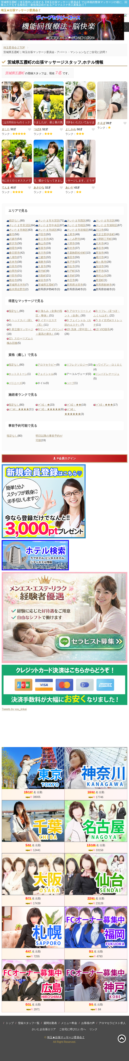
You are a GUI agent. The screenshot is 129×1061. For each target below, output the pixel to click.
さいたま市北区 (105, 220)
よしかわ (70, 129)
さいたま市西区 (76, 220)
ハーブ (70, 383)
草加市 (100, 252)
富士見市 (43, 239)
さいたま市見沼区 (20, 225)
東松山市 (101, 275)
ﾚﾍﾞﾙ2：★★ (73, 404)
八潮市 (13, 257)
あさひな (39, 187)
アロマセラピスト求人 (112, 1023)
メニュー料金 (69, 1023)
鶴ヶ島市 (101, 261)
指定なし (14, 220)
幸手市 (100, 271)
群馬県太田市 (75, 284)
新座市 (42, 248)
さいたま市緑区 (47, 229)
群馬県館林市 (104, 284)
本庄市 (71, 280)
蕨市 (11, 234)
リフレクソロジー (77, 364)
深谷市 (42, 280)
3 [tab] (69, 37)
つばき (38, 129)
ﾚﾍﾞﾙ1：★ (43, 404)
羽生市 (71, 266)
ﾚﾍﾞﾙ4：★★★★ (19, 409)
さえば (101, 123)
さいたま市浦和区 (106, 225)
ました (6, 129)
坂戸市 (71, 261)
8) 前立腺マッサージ (21, 329)
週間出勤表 (50, 1023)
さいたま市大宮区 (48, 220)
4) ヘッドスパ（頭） (21, 320)
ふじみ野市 (73, 239)
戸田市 (42, 234)
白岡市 (13, 271)
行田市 (13, 275)
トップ (10, 1023)
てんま (6, 187)
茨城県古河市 (17, 284)
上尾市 (71, 234)
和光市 (71, 248)
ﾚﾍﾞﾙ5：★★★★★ (48, 409)
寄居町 (100, 280)
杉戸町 (71, 271)
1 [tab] (59, 37)
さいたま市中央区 (48, 225)
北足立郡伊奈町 (105, 234)
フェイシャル (45, 374)
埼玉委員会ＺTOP (14, 47)
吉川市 (42, 252)
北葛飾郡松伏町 (76, 252)
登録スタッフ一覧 (28, 1023)
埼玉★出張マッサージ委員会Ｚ (66, 1037)
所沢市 (13, 243)
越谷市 (100, 248)
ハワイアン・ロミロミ (108, 364)
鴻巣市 (42, 261)
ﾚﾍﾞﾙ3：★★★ (104, 404)
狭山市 (42, 243)
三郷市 (42, 257)
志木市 (100, 243)
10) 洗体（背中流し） (79, 329)
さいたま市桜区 (76, 225)
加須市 (100, 266)
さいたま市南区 (18, 229)
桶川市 (100, 257)
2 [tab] (64, 37)
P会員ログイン (64, 458)
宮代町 (42, 271)
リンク (93, 1029)
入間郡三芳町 (104, 239)
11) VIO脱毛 (102, 329)
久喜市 (42, 266)
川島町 (42, 275)
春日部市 (14, 252)
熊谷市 (13, 280)
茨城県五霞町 (46, 284)
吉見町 (71, 275)
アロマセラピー (46, 364)
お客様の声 (88, 1023)
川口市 (100, 229)
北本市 (13, 261)
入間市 (71, 243)
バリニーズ (15, 383)
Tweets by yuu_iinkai (14, 709)
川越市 (13, 239)
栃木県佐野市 (17, 289)
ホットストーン (18, 374)
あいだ (69, 187)
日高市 (13, 266)
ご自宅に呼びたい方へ (72, 1029)
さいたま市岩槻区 (77, 229)
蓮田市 (71, 257)
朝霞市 (13, 248)
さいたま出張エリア (44, 1029)
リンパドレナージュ (107, 374)
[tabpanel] (64, 27)
